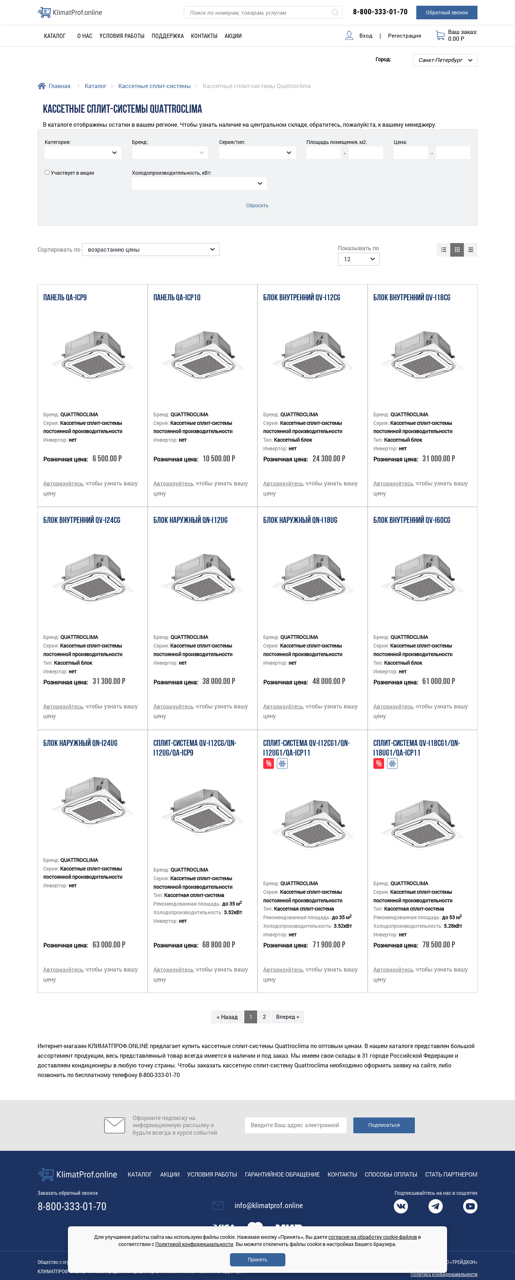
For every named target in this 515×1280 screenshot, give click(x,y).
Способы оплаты (391, 1163)
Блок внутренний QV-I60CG (411, 510)
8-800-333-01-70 (380, 12)
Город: (383, 59)
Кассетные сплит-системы (154, 85)
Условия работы (121, 36)
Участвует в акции (72, 172)
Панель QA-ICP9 (65, 287)
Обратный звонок (447, 12)
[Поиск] (263, 12)
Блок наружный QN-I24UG (80, 732)
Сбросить (257, 205)
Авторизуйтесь (63, 472)
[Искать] (335, 12)
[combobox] (83, 152)
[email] (296, 1114)
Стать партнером (451, 1163)
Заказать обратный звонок (70, 1182)
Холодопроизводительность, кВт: (172, 172)
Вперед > (288, 1005)
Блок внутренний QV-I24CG (81, 510)
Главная (59, 85)
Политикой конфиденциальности (194, 1244)
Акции (233, 36)
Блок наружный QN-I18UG (300, 510)
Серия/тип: (232, 142)
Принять (258, 1259)
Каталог (96, 85)
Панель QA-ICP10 (177, 287)
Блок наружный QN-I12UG (190, 510)
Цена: (400, 142)
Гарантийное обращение (282, 1163)
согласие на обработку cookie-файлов (372, 1236)
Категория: (58, 142)
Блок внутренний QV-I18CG (411, 287)
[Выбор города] (445, 60)
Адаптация (282, 752)
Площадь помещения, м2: (336, 142)
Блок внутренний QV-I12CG (301, 287)
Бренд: (140, 142)
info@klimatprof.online (269, 1195)
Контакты (204, 36)
